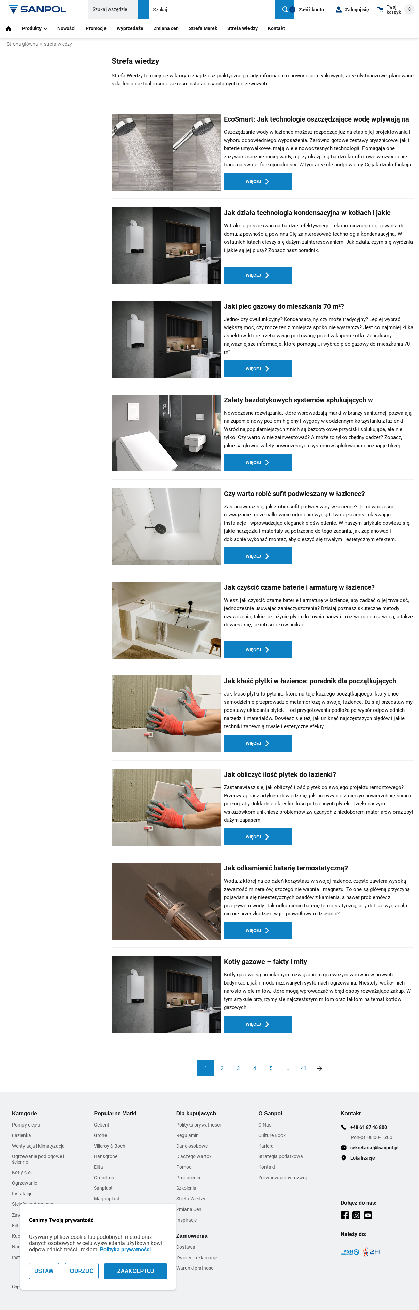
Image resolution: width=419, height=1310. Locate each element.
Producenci (188, 1177)
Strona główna (22, 44)
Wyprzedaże (130, 28)
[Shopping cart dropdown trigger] (396, 9)
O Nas (264, 1125)
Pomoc (183, 1167)
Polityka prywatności (125, 1249)
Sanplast (103, 1188)
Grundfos (104, 1177)
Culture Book (272, 1135)
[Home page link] (37, 9)
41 (303, 1068)
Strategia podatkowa (280, 1156)
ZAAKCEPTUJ (135, 1271)
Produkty (34, 28)
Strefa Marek (203, 28)
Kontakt (276, 28)
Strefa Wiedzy (242, 28)
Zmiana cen (166, 28)
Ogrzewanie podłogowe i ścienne (38, 1159)
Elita (98, 1167)
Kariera (266, 1146)
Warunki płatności (195, 1268)
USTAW (44, 1271)
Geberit (101, 1125)
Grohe (100, 1135)
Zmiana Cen (189, 1209)
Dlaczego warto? (194, 1156)
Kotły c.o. (22, 1172)
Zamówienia (192, 1236)
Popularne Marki (115, 1113)
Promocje (96, 28)
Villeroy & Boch (109, 1146)
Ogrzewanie (24, 1183)
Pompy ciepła (26, 1125)
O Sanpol (270, 1113)
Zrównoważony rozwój (282, 1177)
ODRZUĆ (81, 1271)
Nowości (66, 28)
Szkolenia (186, 1188)
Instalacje (22, 1193)
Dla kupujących (196, 1113)
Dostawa (185, 1247)
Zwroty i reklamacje (196, 1257)
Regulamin (187, 1135)
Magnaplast (106, 1198)
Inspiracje (186, 1220)
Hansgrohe (105, 1156)
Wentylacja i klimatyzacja (38, 1146)
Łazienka (21, 1135)
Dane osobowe (192, 1146)
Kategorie (24, 1113)
